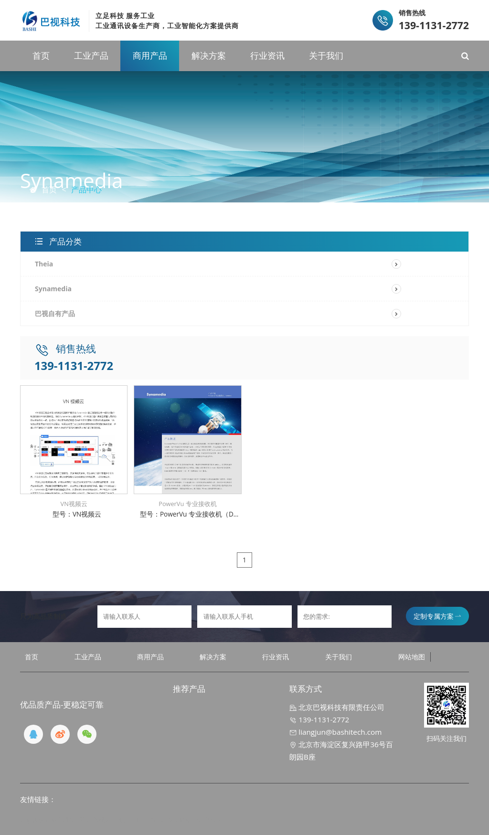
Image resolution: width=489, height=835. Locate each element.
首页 (41, 55)
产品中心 (86, 189)
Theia (44, 263)
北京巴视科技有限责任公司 (336, 707)
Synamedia (53, 288)
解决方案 (208, 55)
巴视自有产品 (55, 313)
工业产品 (91, 55)
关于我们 (326, 55)
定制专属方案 (437, 616)
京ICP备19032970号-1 (200, 819)
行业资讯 (267, 55)
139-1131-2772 (319, 719)
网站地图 (411, 656)
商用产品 (150, 55)
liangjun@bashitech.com (335, 732)
